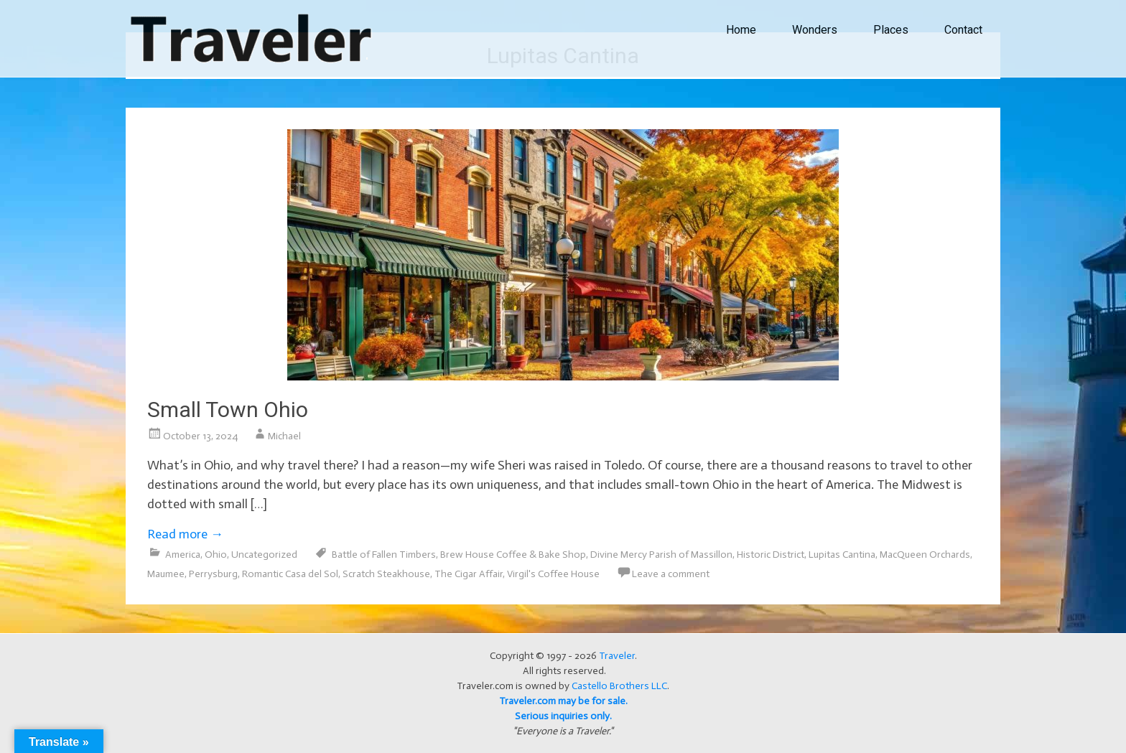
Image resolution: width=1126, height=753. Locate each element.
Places (890, 30)
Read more (185, 534)
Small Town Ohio (227, 409)
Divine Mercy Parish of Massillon (661, 554)
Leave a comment (670, 574)
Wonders (814, 30)
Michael (284, 436)
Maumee (166, 574)
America (182, 554)
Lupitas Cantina (842, 554)
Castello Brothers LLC (619, 686)
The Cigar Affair (468, 574)
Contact (963, 30)
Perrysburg (213, 574)
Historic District (770, 554)
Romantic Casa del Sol (290, 574)
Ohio (216, 554)
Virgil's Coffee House (553, 574)
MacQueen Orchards (925, 554)
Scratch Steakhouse (386, 574)
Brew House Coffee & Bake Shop (513, 554)
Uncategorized (264, 554)
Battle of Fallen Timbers (384, 554)
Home (741, 30)
